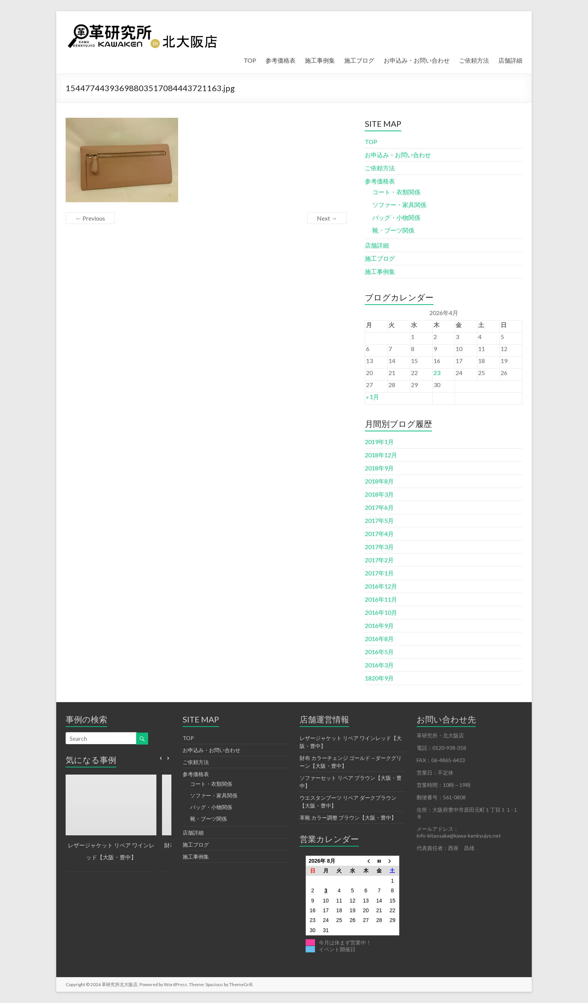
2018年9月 (379, 467)
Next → (327, 218)
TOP (250, 60)
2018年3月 (379, 494)
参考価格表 (281, 60)
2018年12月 (381, 454)
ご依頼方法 (474, 60)
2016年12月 (381, 586)
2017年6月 (379, 507)
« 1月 (372, 396)
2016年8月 (379, 638)
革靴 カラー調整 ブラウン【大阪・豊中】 (348, 817)
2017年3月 (379, 546)
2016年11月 (381, 599)
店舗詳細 (510, 60)
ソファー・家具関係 (399, 204)
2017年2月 (379, 559)
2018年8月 (379, 481)
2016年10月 (381, 612)
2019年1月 (379, 441)
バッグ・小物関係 (396, 217)
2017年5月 (379, 520)
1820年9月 (379, 678)
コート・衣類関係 (396, 191)
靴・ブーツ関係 (393, 230)
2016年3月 (379, 664)
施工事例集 (320, 60)
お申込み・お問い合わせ (417, 60)
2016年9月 (379, 625)
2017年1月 (379, 573)
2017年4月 (379, 533)
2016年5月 (379, 651)
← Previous (90, 218)
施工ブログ (359, 60)
